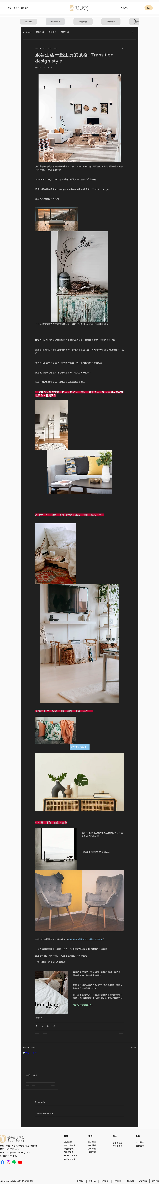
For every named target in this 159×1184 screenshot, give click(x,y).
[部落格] (17, 8)
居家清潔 (68, 1142)
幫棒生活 (40, 32)
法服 (138, 1136)
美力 (115, 1136)
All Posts (27, 32)
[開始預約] (80, 1181)
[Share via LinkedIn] (48, 1026)
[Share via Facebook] (36, 1026)
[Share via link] (54, 1026)
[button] (133, 32)
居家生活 (65, 32)
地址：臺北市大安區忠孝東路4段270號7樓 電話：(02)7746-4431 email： (18, 1149)
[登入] (148, 7)
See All (133, 1047)
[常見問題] (105, 1181)
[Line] (14, 1162)
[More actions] (122, 48)
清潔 (66, 1136)
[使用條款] (118, 1181)
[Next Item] (135, 21)
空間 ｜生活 (32, 1075)
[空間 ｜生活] (40, 1061)
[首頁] (10, 8)
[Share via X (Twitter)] (42, 1026)
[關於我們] (25, 8)
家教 (90, 1136)
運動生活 (52, 32)
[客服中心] (125, 7)
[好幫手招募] (143, 1181)
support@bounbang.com (18, 1152)
